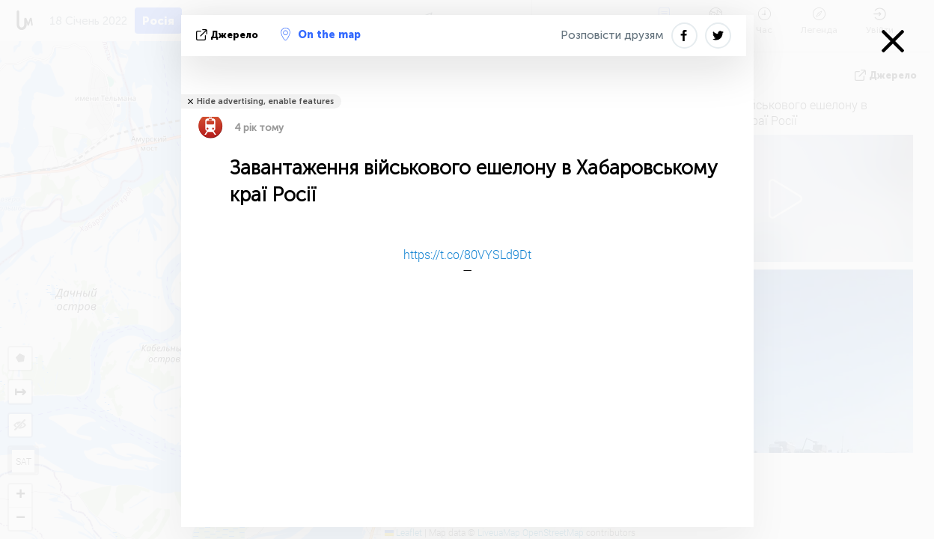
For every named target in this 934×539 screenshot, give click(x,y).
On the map (321, 34)
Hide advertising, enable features (265, 101)
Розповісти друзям (612, 35)
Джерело (228, 34)
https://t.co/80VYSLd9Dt (467, 254)
